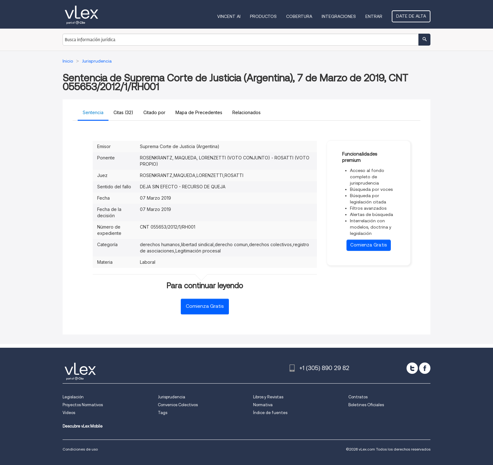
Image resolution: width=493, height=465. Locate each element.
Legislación (73, 397)
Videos (69, 412)
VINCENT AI (229, 16)
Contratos (358, 397)
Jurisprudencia (171, 397)
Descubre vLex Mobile (82, 426)
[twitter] (412, 368)
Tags (162, 412)
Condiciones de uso (80, 449)
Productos (263, 16)
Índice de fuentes (270, 412)
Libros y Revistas (268, 397)
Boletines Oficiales (366, 404)
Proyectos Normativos (83, 404)
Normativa (263, 404)
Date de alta (411, 16)
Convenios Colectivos (178, 404)
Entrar (373, 16)
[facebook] (424, 368)
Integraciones (339, 16)
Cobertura (299, 16)
